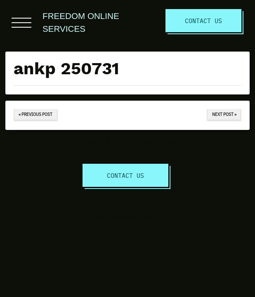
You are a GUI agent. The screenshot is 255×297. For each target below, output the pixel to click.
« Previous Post (35, 114)
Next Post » (224, 114)
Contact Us (203, 20)
